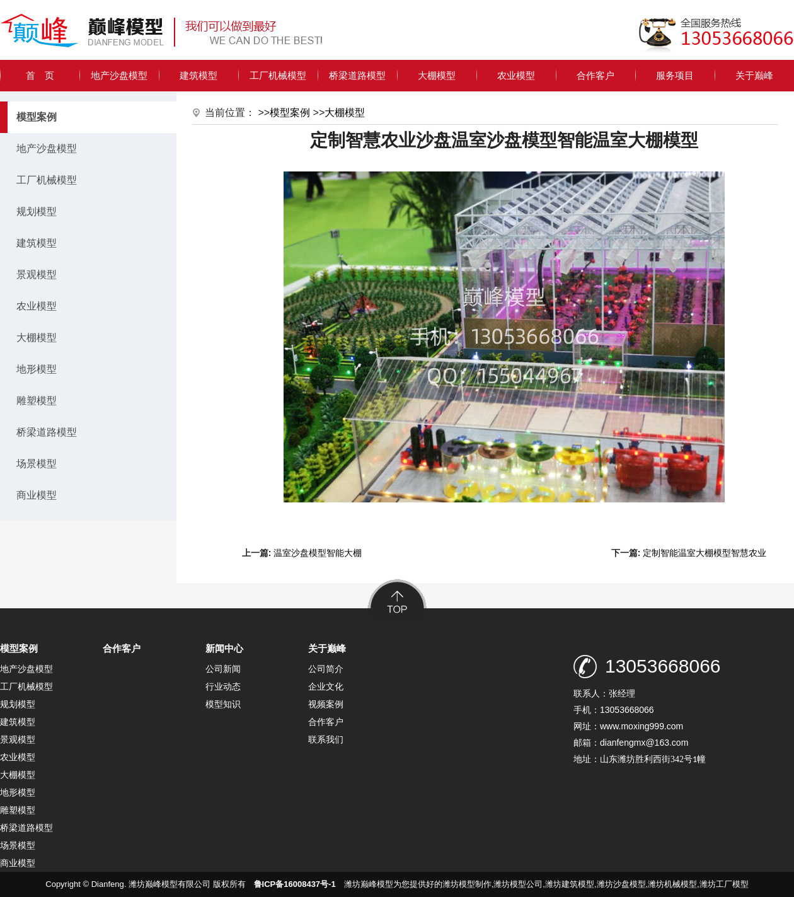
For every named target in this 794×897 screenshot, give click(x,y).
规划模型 (36, 211)
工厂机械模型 (278, 75)
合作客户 (595, 75)
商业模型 (36, 495)
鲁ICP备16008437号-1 (295, 884)
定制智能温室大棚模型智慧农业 (704, 553)
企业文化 (325, 686)
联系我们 (325, 739)
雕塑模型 (36, 400)
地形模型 (36, 369)
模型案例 (290, 112)
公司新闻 (223, 669)
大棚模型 (437, 75)
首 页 (40, 75)
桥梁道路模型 (357, 75)
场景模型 (36, 463)
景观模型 (36, 274)
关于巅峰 (754, 75)
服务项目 (675, 75)
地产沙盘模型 (119, 75)
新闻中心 (224, 648)
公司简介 (325, 669)
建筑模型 (198, 75)
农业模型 (516, 75)
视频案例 (325, 704)
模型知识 (223, 704)
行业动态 (223, 686)
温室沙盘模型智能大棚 (317, 553)
